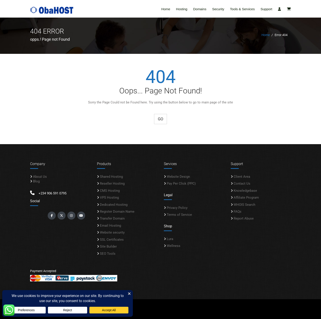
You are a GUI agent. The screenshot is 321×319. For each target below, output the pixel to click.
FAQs (237, 211)
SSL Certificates (112, 239)
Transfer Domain (112, 218)
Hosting (181, 9)
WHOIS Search (244, 204)
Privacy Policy (177, 207)
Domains (199, 9)
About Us (40, 176)
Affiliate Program (246, 197)
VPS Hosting (109, 197)
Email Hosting (110, 225)
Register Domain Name (117, 211)
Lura (170, 238)
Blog (36, 181)
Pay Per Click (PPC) (181, 183)
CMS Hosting (110, 190)
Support (266, 9)
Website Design (178, 176)
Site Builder (108, 246)
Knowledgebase (245, 190)
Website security (112, 232)
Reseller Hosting (112, 183)
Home (165, 9)
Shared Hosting (111, 176)
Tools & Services (242, 9)
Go (160, 118)
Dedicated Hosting (114, 204)
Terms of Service (179, 214)
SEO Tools (107, 253)
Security (218, 9)
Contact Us (242, 183)
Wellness (173, 245)
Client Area (242, 176)
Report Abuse (244, 218)
